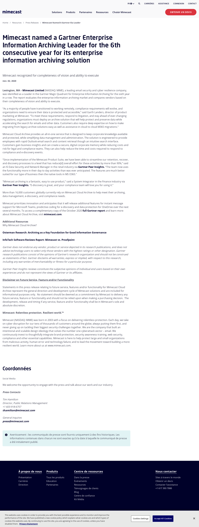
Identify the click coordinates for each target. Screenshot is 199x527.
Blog (76, 491)
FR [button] (131, 3)
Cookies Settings (140, 518)
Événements (80, 481)
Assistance (163, 3)
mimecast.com (53, 214)
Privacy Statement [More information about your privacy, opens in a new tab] (28, 523)
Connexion (178, 3)
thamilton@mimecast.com (19, 410)
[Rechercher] (139, 3)
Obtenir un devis (181, 12)
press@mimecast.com (16, 421)
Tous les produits (55, 477)
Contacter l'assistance (167, 484)
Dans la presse (81, 477)
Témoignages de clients (86, 488)
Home (5, 22)
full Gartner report (94, 210)
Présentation (25, 477)
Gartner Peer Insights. (91, 167)
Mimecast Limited (33, 90)
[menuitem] (57, 14)
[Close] (194, 518)
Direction (23, 484)
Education (51, 481)
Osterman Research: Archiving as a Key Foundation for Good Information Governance (54, 232)
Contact (192, 3)
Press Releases (32, 22)
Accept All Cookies (163, 518)
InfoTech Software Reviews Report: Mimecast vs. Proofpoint (39, 239)
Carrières (149, 3)
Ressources (80, 484)
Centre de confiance (84, 495)
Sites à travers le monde (168, 477)
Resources (17, 22)
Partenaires (52, 484)
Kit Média (79, 499)
